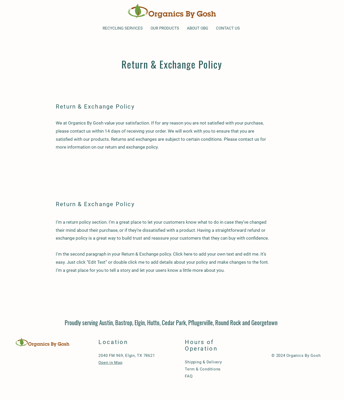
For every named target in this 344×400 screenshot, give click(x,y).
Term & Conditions (203, 369)
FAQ (188, 376)
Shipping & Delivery (203, 362)
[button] (123, 28)
